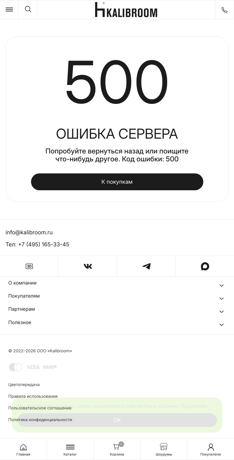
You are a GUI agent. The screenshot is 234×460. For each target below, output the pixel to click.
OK (117, 420)
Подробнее (193, 406)
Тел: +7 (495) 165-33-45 (38, 244)
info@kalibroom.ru (29, 232)
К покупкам (117, 181)
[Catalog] (9, 9)
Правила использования (33, 396)
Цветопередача (24, 384)
